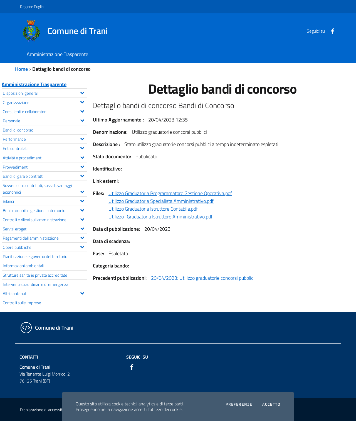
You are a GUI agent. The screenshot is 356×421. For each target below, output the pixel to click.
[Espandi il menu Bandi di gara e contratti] (82, 175)
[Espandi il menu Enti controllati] (82, 147)
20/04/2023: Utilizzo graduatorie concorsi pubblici (202, 278)
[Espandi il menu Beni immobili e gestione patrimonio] (82, 209)
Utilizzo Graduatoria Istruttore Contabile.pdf (153, 209)
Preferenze (239, 404)
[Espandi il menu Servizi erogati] (82, 228)
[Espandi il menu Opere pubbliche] (82, 246)
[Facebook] (330, 30)
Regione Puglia (32, 6)
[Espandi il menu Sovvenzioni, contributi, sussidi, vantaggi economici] (82, 191)
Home (21, 69)
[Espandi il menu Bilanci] (82, 200)
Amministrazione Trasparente (34, 84)
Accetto (271, 404)
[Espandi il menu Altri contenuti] (82, 292)
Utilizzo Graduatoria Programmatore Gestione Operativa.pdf (170, 193)
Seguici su (137, 357)
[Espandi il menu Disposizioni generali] (82, 92)
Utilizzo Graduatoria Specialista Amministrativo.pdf (161, 201)
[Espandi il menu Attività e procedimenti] (82, 157)
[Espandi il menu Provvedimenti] (82, 166)
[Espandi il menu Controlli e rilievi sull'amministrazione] (82, 218)
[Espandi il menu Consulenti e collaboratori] (82, 110)
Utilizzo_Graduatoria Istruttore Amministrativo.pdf (160, 216)
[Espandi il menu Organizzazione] (82, 101)
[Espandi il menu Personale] (82, 119)
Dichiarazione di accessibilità (44, 410)
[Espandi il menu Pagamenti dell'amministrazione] (82, 237)
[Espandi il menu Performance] (82, 138)
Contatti (28, 357)
